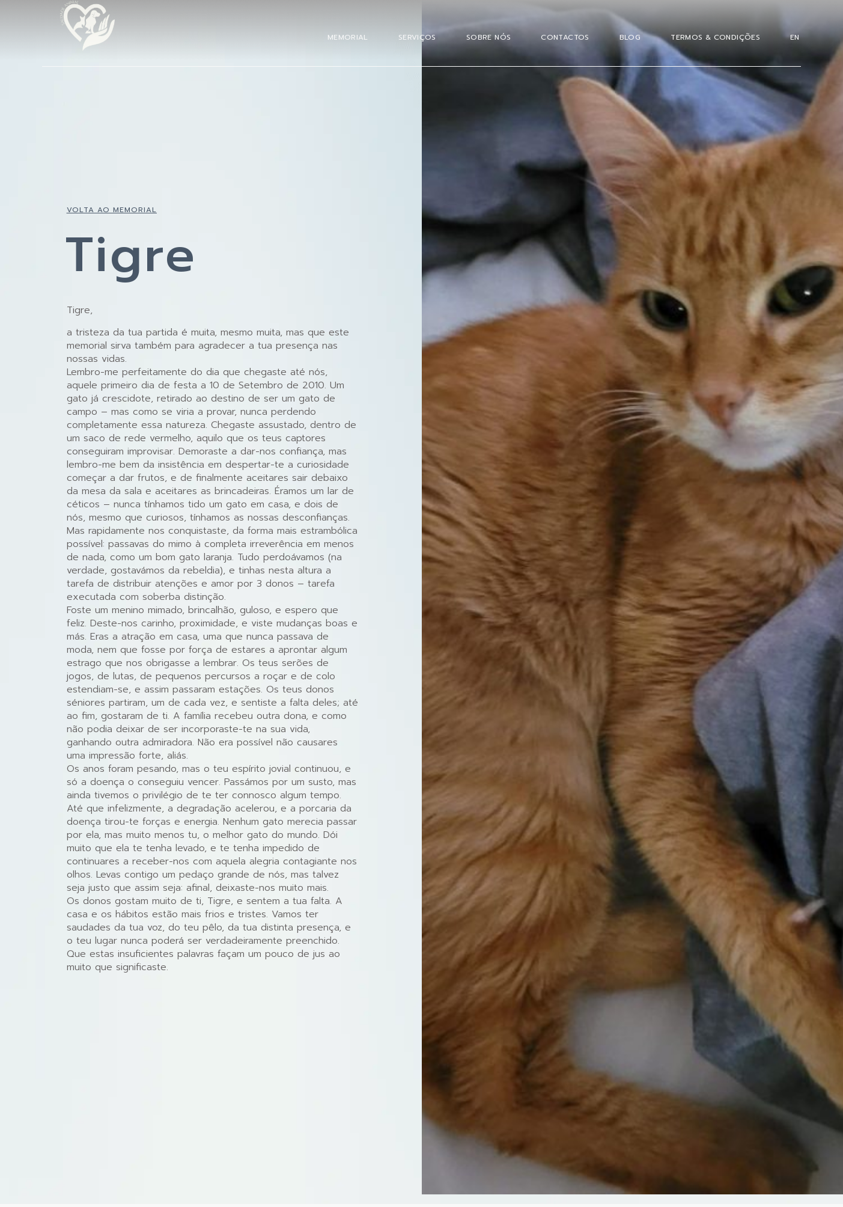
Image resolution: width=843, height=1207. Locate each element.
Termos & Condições (715, 37)
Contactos (565, 37)
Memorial (347, 37)
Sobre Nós (488, 37)
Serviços (417, 37)
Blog (630, 37)
